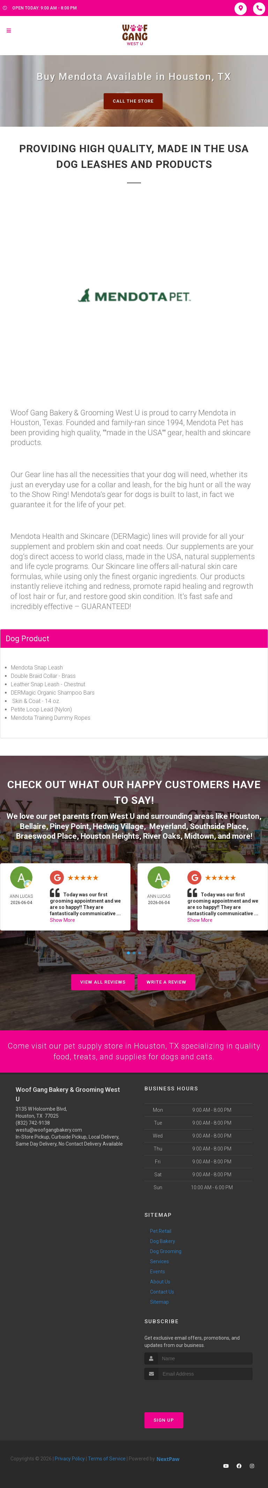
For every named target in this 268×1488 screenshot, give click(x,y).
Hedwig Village (118, 826)
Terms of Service (107, 1458)
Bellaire (33, 826)
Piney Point (69, 826)
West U (122, 816)
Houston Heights (110, 836)
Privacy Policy (70, 1458)
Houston (244, 816)
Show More (62, 920)
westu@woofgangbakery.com (49, 1130)
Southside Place (218, 826)
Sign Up (164, 1420)
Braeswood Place (46, 836)
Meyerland (167, 826)
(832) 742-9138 (33, 1123)
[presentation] (181, 1392)
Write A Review (166, 982)
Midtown (199, 836)
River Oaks (161, 836)
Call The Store (133, 101)
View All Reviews (103, 982)
